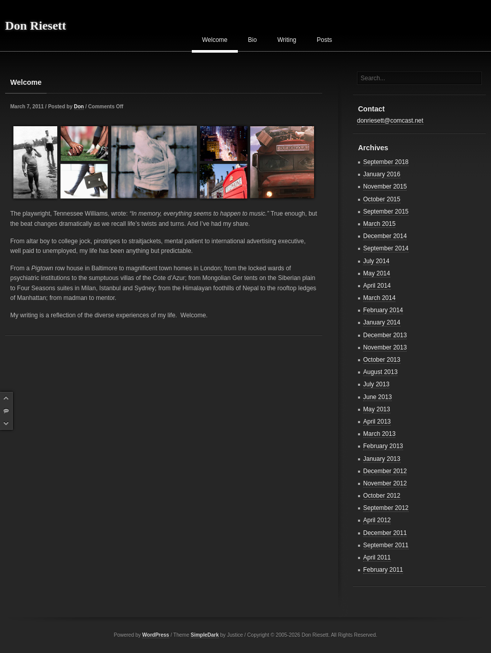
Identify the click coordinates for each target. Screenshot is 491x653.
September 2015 (386, 211)
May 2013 (376, 409)
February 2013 (383, 446)
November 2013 (385, 347)
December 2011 (385, 533)
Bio (252, 39)
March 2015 (379, 223)
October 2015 (381, 199)
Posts (324, 39)
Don (79, 106)
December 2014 (385, 236)
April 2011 (377, 557)
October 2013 (381, 359)
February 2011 (383, 569)
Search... (373, 78)
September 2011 (386, 545)
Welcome (215, 39)
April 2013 (377, 421)
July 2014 (376, 261)
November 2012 (385, 483)
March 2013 (379, 433)
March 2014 (379, 297)
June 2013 (377, 397)
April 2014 (377, 285)
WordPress (155, 635)
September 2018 (386, 162)
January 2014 (381, 322)
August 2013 (380, 372)
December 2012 (385, 471)
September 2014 (386, 248)
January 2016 (381, 174)
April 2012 (377, 520)
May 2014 (376, 273)
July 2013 (376, 384)
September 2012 (386, 507)
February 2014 (383, 310)
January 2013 (381, 458)
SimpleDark (205, 635)
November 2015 (385, 186)
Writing (286, 39)
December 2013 (385, 335)
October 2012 (381, 495)
